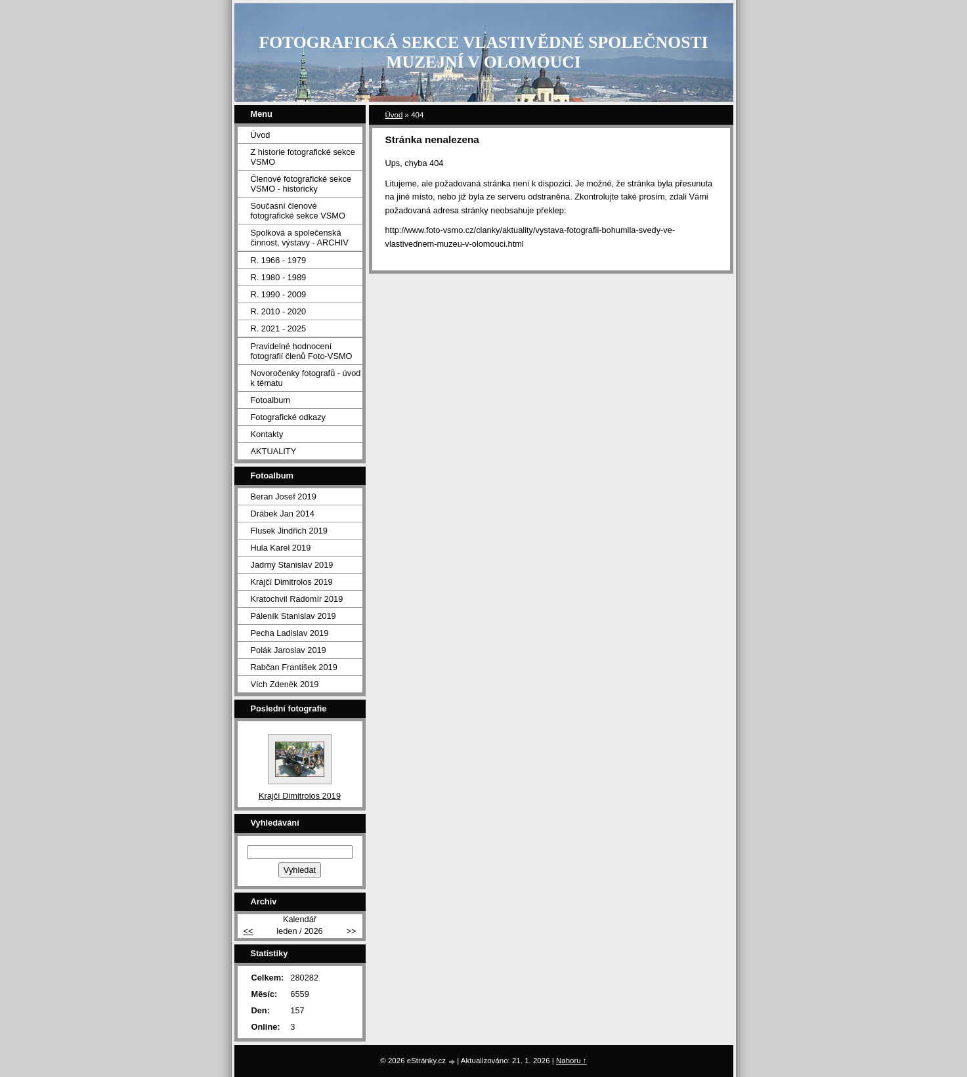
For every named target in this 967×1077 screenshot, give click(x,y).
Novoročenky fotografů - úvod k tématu (306, 378)
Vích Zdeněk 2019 (285, 684)
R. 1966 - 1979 (279, 260)
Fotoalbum (270, 400)
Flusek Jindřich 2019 (289, 531)
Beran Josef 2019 (283, 496)
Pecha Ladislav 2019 (290, 633)
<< (248, 931)
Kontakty (267, 434)
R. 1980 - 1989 (279, 277)
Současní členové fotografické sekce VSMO (298, 211)
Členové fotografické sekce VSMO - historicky (301, 184)
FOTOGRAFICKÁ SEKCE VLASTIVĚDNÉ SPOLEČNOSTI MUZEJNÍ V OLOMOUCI (483, 52)
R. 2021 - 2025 (279, 328)
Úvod (394, 115)
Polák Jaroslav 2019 (288, 650)
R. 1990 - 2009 (279, 294)
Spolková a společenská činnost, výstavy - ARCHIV (300, 237)
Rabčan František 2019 (294, 667)
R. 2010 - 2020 (279, 311)
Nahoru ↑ (571, 1061)
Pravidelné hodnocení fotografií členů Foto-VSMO (302, 351)
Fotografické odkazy (288, 417)
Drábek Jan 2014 (282, 513)
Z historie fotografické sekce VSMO (303, 157)
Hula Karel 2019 (281, 548)
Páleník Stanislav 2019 (293, 616)
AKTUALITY (274, 451)
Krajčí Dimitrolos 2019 (292, 582)
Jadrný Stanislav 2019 (292, 565)
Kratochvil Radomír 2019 (297, 599)
